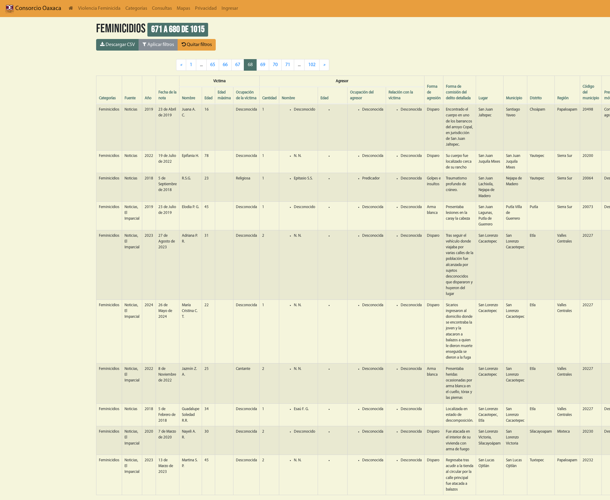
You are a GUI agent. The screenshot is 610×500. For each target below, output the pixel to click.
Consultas (162, 8)
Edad (208, 98)
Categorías (136, 8)
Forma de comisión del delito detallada (458, 92)
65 (212, 64)
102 (312, 64)
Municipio (514, 98)
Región (562, 98)
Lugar (483, 98)
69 (262, 64)
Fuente (130, 98)
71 (287, 64)
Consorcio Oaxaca (33, 8)
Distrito (536, 98)
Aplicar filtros (158, 44)
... (299, 64)
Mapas (183, 8)
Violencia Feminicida (99, 8)
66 (225, 64)
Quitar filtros (197, 44)
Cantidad (269, 98)
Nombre (188, 98)
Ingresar (230, 8)
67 (237, 64)
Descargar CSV (117, 44)
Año (148, 98)
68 (250, 64)
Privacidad (206, 8)
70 (275, 64)
